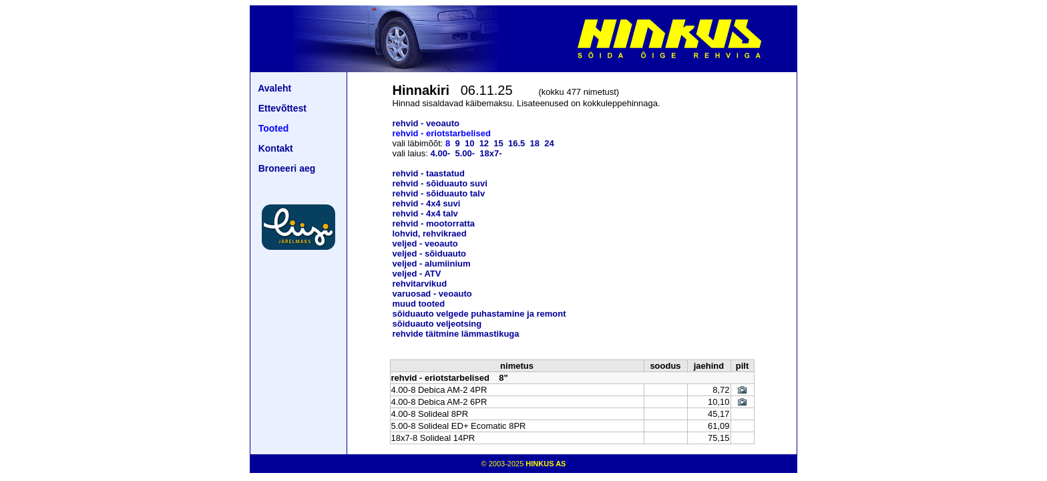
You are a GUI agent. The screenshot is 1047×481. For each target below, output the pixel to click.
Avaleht (274, 88)
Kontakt (275, 148)
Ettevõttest (282, 108)
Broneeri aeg (287, 168)
